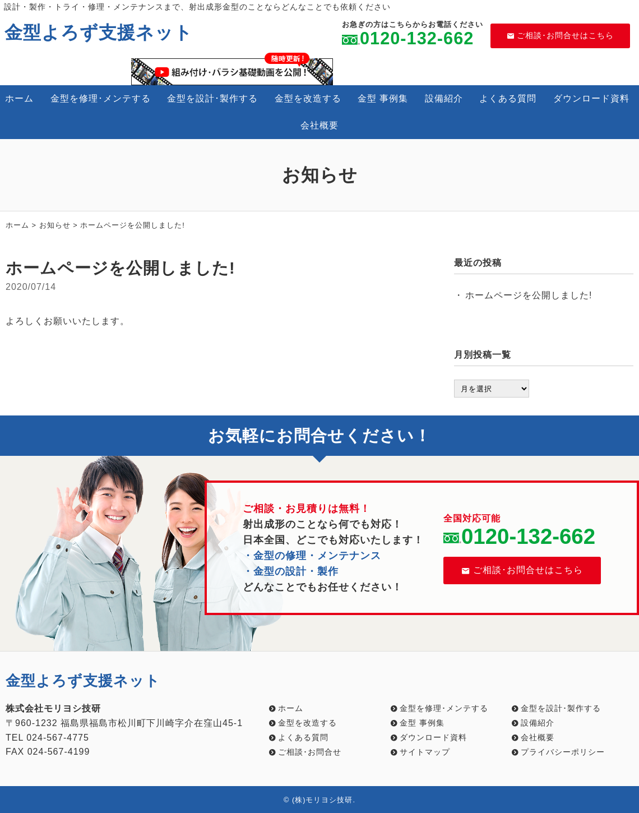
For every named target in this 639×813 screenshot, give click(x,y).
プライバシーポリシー (563, 751)
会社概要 (319, 125)
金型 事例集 (383, 98)
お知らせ (55, 225)
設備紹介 (444, 98)
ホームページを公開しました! (528, 295)
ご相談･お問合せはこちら (560, 35)
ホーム (19, 98)
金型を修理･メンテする (100, 98)
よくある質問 (507, 98)
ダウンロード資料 (591, 98)
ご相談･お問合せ (309, 751)
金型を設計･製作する (212, 98)
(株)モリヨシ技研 (322, 800)
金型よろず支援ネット (98, 32)
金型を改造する (308, 98)
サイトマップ (425, 751)
